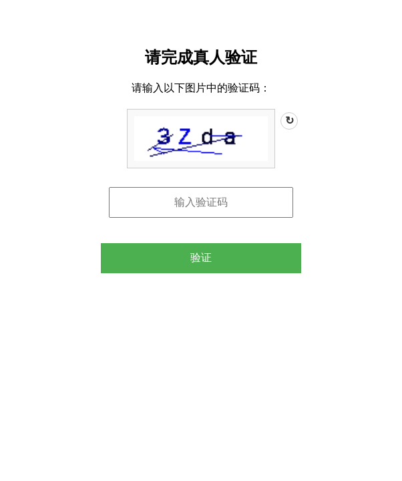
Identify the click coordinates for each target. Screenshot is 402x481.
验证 (201, 257)
